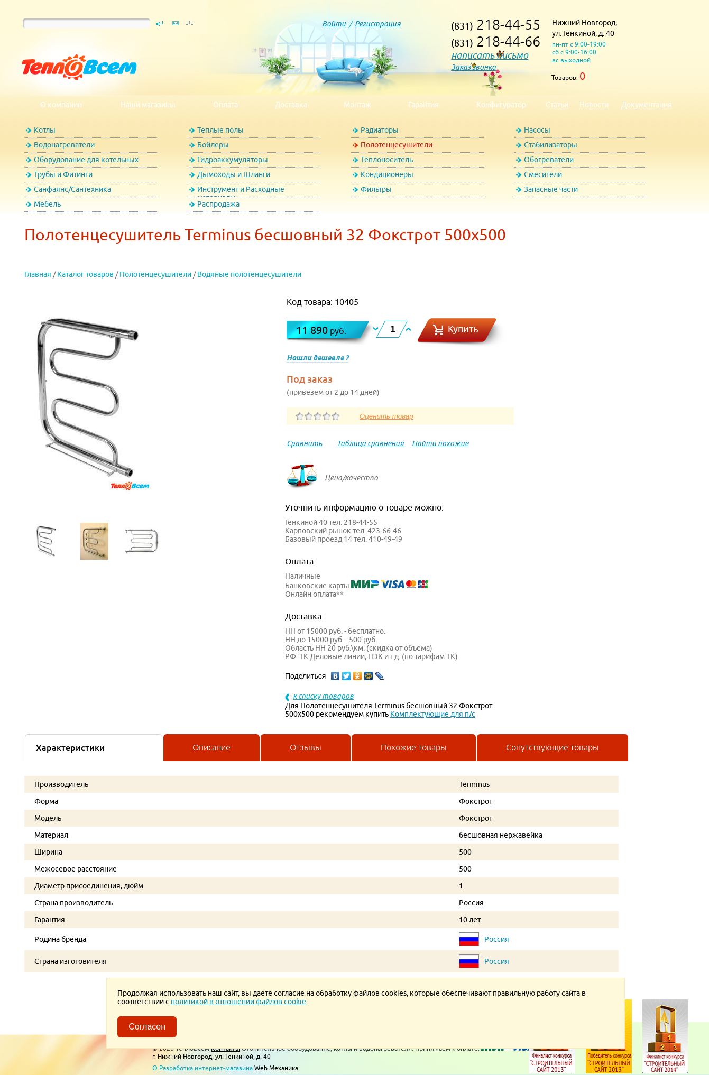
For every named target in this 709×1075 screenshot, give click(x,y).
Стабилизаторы (550, 145)
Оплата (225, 104)
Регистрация (378, 24)
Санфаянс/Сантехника (72, 189)
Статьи (557, 104)
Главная (37, 274)
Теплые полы (220, 130)
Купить (463, 329)
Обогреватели (549, 159)
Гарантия (423, 104)
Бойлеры (213, 145)
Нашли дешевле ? (317, 358)
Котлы (45, 130)
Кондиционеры (387, 174)
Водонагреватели (64, 145)
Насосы (537, 130)
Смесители (543, 174)
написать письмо (489, 55)
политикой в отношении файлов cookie (238, 1001)
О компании (61, 104)
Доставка (291, 104)
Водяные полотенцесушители (249, 274)
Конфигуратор (501, 104)
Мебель (47, 204)
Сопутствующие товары (552, 747)
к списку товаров (323, 696)
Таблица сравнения (370, 443)
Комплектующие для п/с (432, 714)
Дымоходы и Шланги (233, 174)
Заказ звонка (473, 67)
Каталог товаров (85, 274)
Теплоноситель (387, 159)
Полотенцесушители (396, 145)
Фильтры (376, 189)
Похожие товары (414, 747)
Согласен (146, 1026)
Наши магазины (148, 104)
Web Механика (276, 1068)
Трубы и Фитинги (63, 174)
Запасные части (551, 189)
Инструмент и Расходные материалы (240, 191)
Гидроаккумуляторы (232, 159)
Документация (646, 104)
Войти (334, 24)
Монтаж (357, 104)
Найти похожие (440, 443)
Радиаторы (380, 130)
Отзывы (305, 747)
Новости (594, 104)
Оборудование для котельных (86, 159)
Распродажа (218, 204)
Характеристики (70, 748)
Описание (211, 747)
